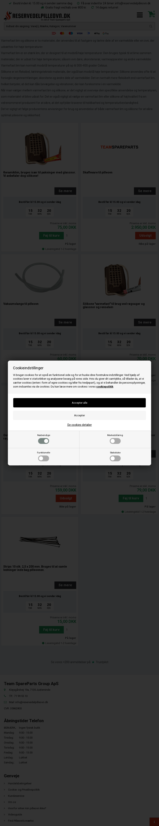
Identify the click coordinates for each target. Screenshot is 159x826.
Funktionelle (43, 456)
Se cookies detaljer (79, 424)
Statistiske (115, 456)
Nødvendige (43, 439)
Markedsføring (115, 439)
